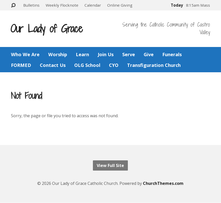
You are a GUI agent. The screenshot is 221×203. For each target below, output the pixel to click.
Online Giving (119, 5)
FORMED (21, 65)
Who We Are (25, 54)
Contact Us (53, 65)
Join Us (106, 54)
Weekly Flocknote (62, 5)
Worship (57, 54)
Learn (82, 54)
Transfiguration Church (154, 65)
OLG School (87, 65)
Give (149, 54)
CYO (113, 65)
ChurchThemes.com (163, 183)
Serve (128, 54)
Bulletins (31, 5)
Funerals (172, 54)
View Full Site (110, 165)
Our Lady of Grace (46, 28)
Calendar (92, 5)
